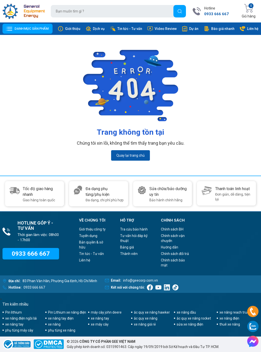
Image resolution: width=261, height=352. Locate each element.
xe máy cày (100, 324)
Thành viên (129, 254)
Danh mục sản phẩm (32, 28)
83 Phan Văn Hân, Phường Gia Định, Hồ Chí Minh (60, 281)
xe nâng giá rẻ (145, 324)
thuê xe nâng (229, 324)
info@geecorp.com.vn (140, 280)
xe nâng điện (229, 318)
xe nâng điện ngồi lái (21, 318)
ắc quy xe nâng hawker (152, 312)
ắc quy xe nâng (145, 318)
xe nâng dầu (186, 312)
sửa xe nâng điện (190, 324)
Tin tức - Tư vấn (126, 29)
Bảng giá (127, 247)
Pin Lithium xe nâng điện (67, 312)
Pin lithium (13, 312)
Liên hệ (248, 29)
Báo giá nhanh (219, 29)
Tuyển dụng (88, 236)
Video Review (162, 29)
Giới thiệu (69, 29)
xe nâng (54, 324)
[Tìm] (179, 11)
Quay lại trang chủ (130, 155)
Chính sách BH (172, 229)
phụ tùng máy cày (19, 330)
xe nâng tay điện (61, 318)
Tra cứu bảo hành (134, 229)
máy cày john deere (106, 312)
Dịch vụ (95, 29)
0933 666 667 (216, 14)
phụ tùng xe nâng (61, 330)
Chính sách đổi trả (175, 254)
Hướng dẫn (169, 247)
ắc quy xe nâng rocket (194, 318)
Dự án (190, 29)
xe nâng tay (100, 318)
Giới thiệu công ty (92, 229)
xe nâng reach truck (234, 312)
